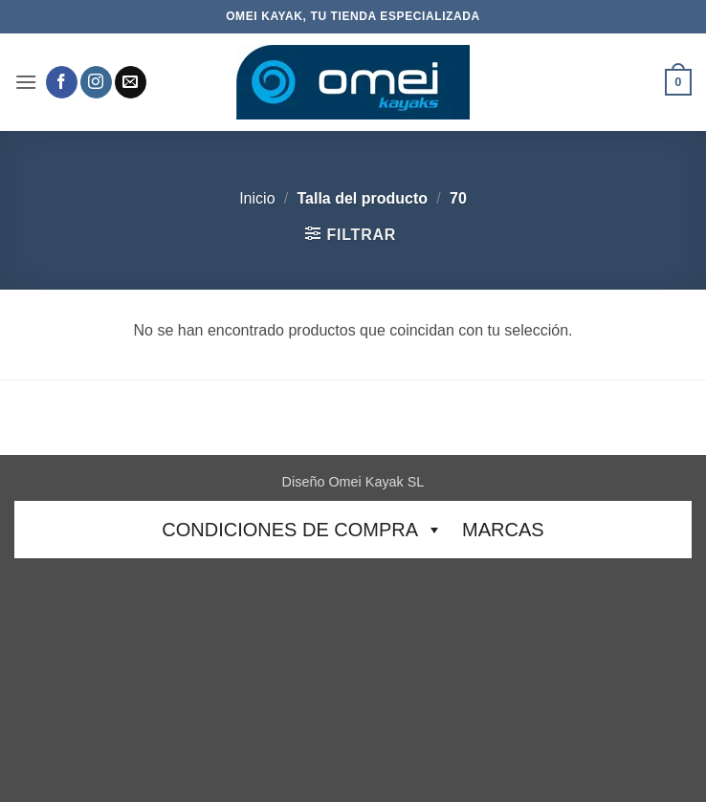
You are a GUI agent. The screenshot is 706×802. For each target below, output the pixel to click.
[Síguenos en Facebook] (61, 82)
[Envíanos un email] (130, 82)
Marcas (503, 529)
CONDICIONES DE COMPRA (302, 529)
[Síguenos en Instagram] (96, 82)
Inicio (257, 198)
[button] (25, 81)
